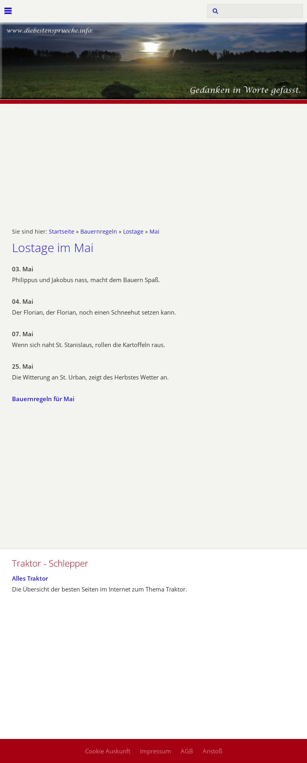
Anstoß (212, 751)
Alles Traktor (30, 578)
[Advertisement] (153, 160)
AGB (187, 751)
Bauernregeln (98, 231)
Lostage (133, 231)
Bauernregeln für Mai (43, 399)
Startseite (61, 231)
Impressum (155, 751)
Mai (154, 231)
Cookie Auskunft (107, 751)
